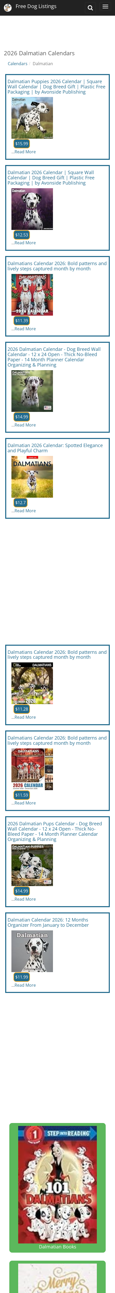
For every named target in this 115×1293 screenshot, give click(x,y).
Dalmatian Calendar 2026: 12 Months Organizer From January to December (48, 922)
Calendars (18, 63)
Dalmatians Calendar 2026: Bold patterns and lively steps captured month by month (57, 266)
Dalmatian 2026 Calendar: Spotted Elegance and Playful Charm (55, 448)
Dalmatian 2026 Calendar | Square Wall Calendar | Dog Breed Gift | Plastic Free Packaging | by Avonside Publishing (51, 177)
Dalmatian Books (57, 1187)
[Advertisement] (57, 29)
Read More (25, 152)
